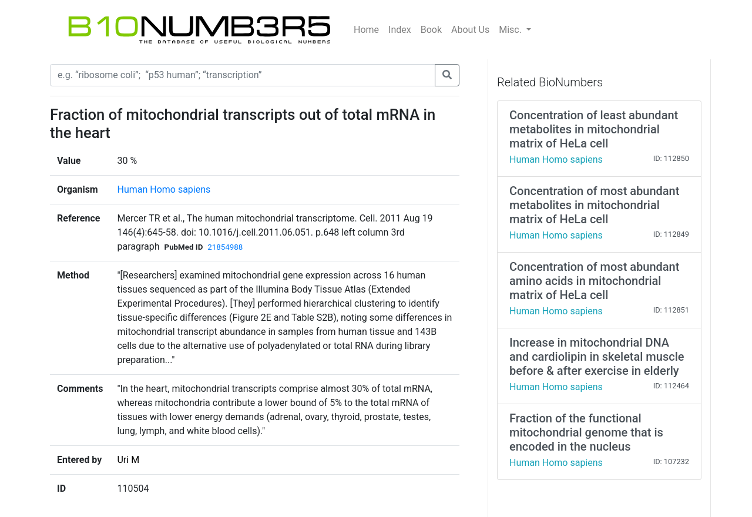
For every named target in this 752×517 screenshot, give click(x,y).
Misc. (511, 29)
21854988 (225, 247)
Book (431, 29)
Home (366, 29)
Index (399, 29)
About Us (470, 29)
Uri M (128, 459)
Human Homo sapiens (163, 189)
